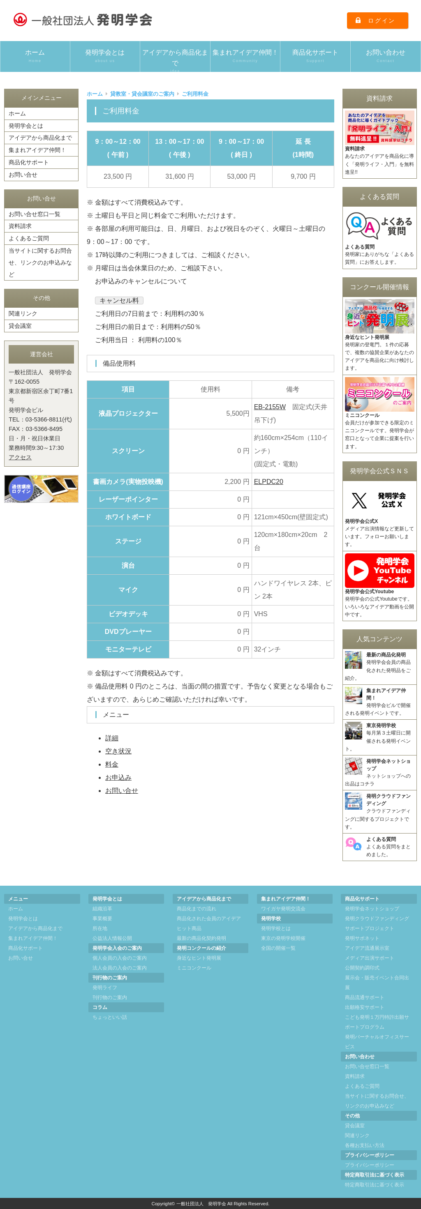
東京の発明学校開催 (283, 938)
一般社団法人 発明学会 (201, 1203)
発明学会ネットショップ (372, 909)
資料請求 (20, 226)
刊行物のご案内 (110, 997)
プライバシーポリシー (369, 1165)
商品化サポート (315, 56)
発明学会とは (105, 56)
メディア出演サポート (369, 958)
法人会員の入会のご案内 (120, 968)
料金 (111, 764)
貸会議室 (20, 325)
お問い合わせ (386, 56)
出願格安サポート (364, 1007)
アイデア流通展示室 (367, 948)
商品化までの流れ (196, 909)
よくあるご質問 (29, 238)
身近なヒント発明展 (199, 958)
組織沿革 (102, 909)
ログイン (382, 20)
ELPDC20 (268, 481)
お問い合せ (121, 790)
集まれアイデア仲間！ (245, 56)
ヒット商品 (189, 928)
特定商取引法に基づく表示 (374, 1185)
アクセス (20, 457)
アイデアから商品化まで (175, 60)
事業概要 (102, 918)
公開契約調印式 (362, 968)
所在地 (100, 928)
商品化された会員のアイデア (209, 918)
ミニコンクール (194, 968)
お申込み (118, 777)
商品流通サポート (364, 997)
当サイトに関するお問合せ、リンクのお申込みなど (40, 262)
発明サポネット (362, 938)
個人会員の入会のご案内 (120, 958)
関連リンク (23, 313)
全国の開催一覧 (278, 948)
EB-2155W (270, 406)
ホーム (35, 56)
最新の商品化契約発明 (201, 938)
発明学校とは (276, 928)
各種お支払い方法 (364, 1145)
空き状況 (118, 751)
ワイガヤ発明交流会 (283, 909)
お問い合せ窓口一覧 (34, 214)
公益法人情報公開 (112, 938)
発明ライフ (105, 987)
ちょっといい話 (110, 1017)
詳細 (111, 738)
